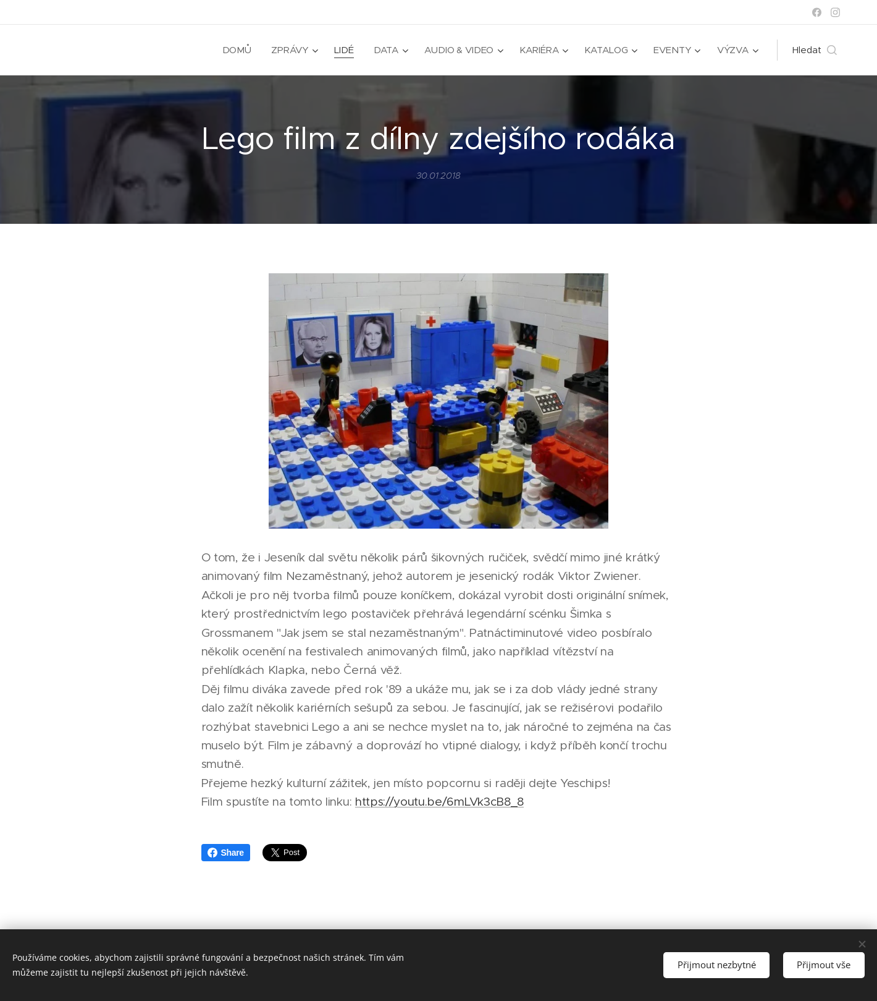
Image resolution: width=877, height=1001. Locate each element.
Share (226, 853)
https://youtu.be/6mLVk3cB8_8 (439, 802)
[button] (814, 50)
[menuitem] (235, 50)
